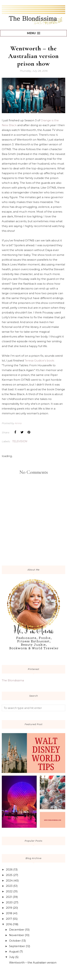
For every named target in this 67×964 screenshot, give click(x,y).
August (14, 951)
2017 (9, 918)
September (17, 946)
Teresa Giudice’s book (39, 360)
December (16, 929)
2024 (9, 880)
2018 (9, 913)
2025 (9, 875)
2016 (9, 924)
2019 (9, 907)
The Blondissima (13, 680)
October (15, 940)
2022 (9, 891)
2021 (9, 897)
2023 (9, 886)
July (11, 957)
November (16, 935)
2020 (9, 902)
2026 (9, 869)
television (19, 441)
